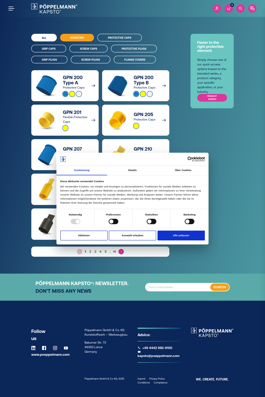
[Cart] (228, 8)
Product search (212, 97)
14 (114, 251)
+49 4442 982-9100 (157, 348)
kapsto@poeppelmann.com (158, 356)
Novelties (77, 37)
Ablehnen (84, 235)
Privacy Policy (157, 378)
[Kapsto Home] (54, 8)
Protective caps (119, 37)
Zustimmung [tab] (82, 170)
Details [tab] (132, 170)
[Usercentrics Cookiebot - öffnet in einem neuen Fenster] (190, 159)
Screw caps (88, 48)
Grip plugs (49, 59)
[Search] (240, 8)
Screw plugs (90, 59)
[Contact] (252, 8)
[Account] (217, 8)
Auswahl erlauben (132, 235)
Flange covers (134, 59)
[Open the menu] (11, 8)
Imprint (141, 378)
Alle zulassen (181, 235)
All (44, 37)
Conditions (144, 382)
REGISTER (219, 287)
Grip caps (49, 48)
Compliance (160, 382)
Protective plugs (134, 48)
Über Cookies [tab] (183, 170)
